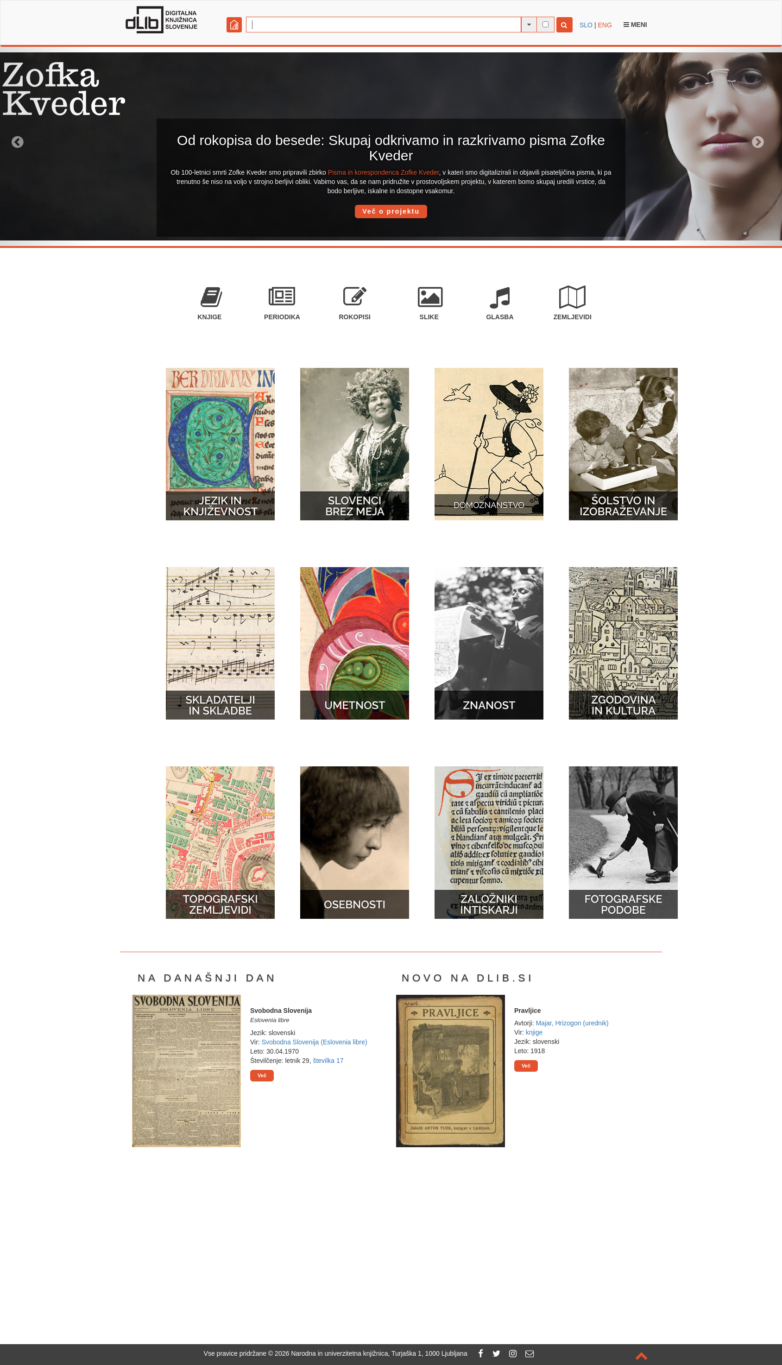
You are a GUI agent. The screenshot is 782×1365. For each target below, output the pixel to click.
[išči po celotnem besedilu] (545, 24)
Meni (635, 24)
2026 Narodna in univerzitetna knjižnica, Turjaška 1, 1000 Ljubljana (371, 1353)
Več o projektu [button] (391, 211)
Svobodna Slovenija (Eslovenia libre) (314, 1042)
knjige (534, 1032)
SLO (586, 25)
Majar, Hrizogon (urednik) (572, 1023)
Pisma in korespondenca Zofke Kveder (383, 172)
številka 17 (328, 1060)
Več (262, 1075)
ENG (605, 25)
